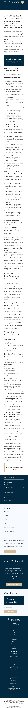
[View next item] (18, 581)
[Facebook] (12, 695)
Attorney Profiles (14, 634)
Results (14, 641)
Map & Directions (14, 656)
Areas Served (14, 639)
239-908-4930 (14, 625)
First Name (6, 511)
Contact (14, 648)
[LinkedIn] (15, 695)
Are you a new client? (9, 527)
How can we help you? (9, 531)
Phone (5, 519)
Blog (14, 646)
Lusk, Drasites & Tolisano (10, 41)
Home (14, 630)
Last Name (6, 515)
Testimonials (14, 643)
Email (5, 523)
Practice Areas (14, 637)
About (14, 632)
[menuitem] (14, 482)
